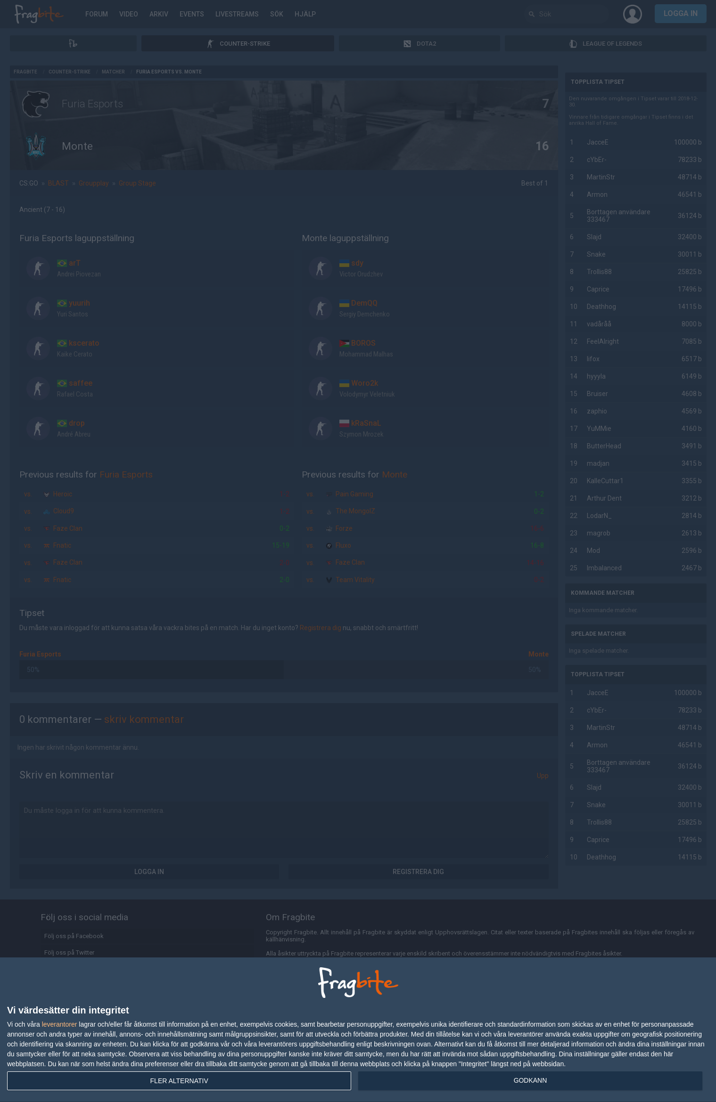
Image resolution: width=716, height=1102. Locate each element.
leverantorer (59, 1024)
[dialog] (358, 1030)
